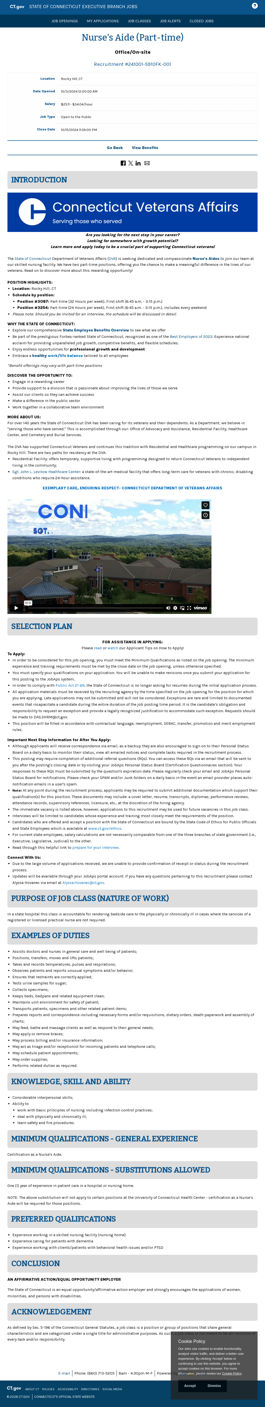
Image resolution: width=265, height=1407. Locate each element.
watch (113, 648)
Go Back (115, 147)
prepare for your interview (95, 847)
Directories (90, 1389)
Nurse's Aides (206, 258)
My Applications (103, 21)
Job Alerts (170, 21)
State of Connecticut (33, 258)
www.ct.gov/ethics (104, 828)
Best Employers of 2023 (191, 336)
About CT (32, 1389)
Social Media (112, 1389)
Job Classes (139, 21)
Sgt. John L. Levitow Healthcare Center (46, 471)
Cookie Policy (191, 1341)
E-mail (64, 1373)
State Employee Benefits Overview (96, 330)
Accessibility (68, 1389)
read (98, 648)
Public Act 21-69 (70, 685)
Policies (48, 1389)
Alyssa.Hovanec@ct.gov (83, 882)
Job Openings (64, 21)
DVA (112, 258)
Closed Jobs (202, 21)
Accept (190, 1386)
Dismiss (214, 1386)
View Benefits (145, 147)
